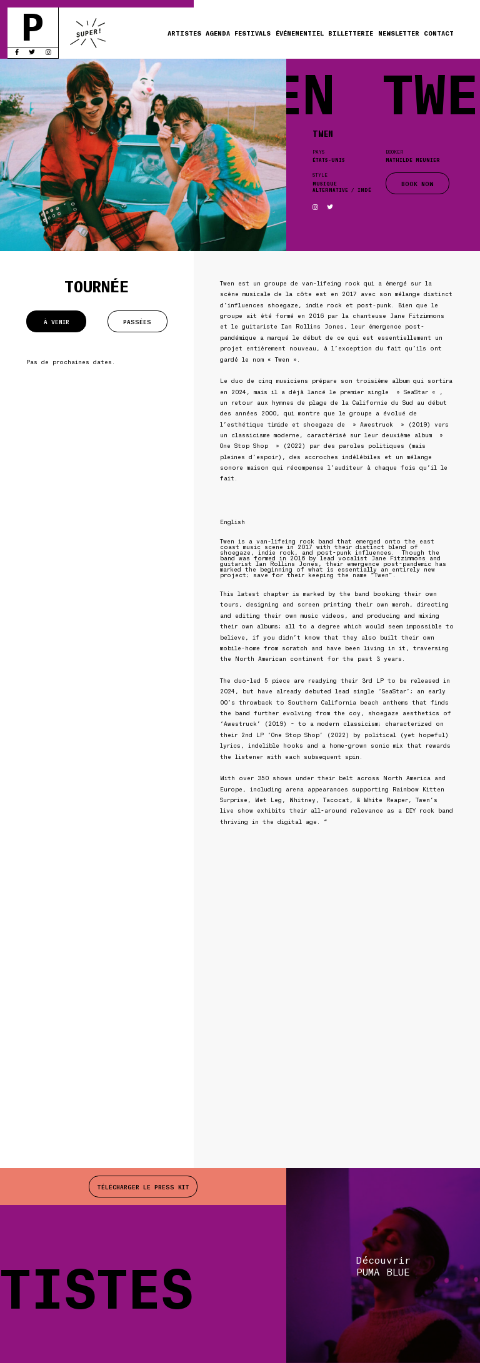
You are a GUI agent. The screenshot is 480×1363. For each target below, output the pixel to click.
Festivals (252, 33)
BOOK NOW (417, 183)
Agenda (218, 33)
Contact (439, 33)
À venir (56, 321)
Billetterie (350, 33)
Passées (137, 321)
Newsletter (398, 33)
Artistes (184, 33)
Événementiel (300, 33)
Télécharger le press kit (143, 1186)
